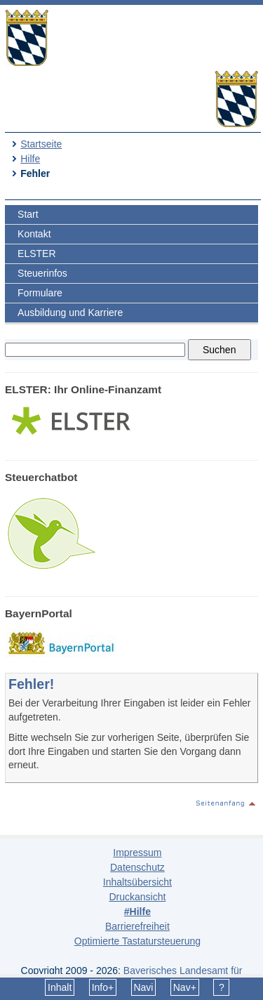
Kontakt (34, 233)
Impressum (137, 852)
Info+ (103, 987)
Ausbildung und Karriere (70, 312)
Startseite (41, 144)
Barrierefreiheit (137, 926)
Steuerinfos (42, 273)
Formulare (40, 292)
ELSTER (36, 253)
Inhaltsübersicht (137, 882)
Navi (143, 987)
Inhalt (60, 987)
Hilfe (30, 158)
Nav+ (184, 987)
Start (28, 214)
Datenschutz (137, 867)
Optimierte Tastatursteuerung (137, 941)
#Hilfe (137, 911)
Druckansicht (137, 896)
